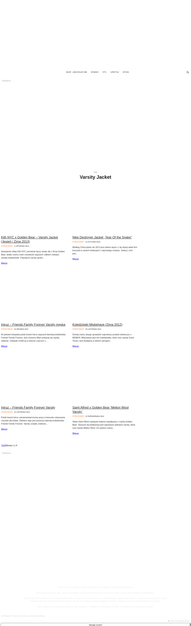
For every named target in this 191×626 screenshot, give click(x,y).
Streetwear (7, 246)
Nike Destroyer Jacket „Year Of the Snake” (102, 237)
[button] (187, 72)
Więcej (4, 263)
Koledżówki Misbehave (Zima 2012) (97, 324)
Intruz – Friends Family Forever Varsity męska (33, 324)
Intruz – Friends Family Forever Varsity (28, 407)
